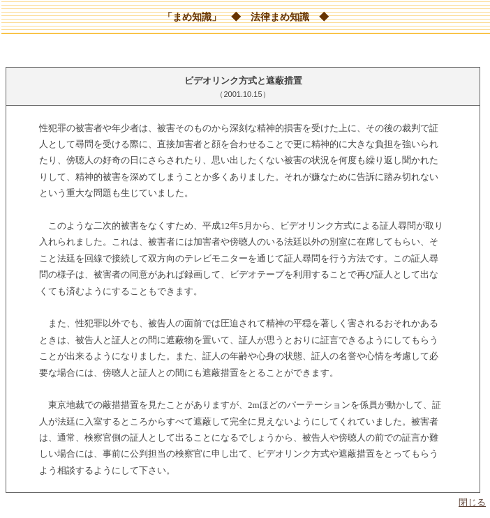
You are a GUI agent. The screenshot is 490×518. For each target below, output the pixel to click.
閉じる (472, 502)
